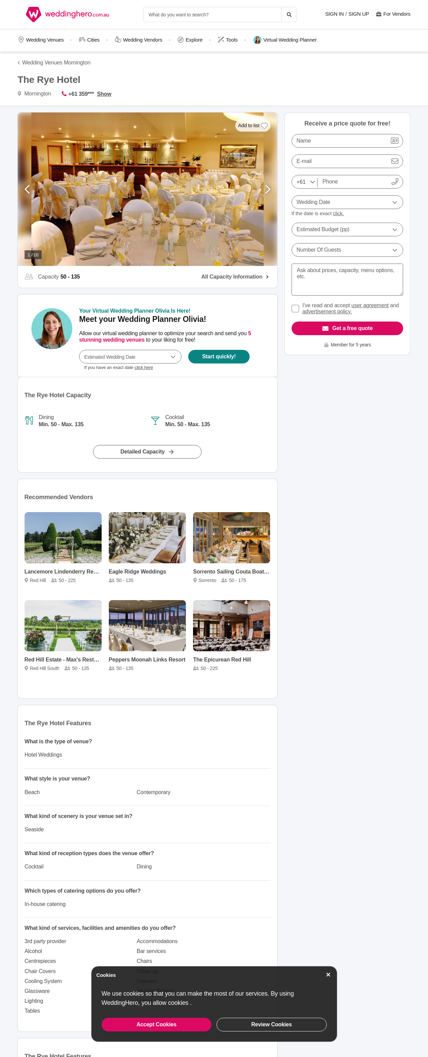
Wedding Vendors (142, 40)
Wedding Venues (44, 40)
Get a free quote (352, 328)
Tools (232, 40)
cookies (179, 1002)
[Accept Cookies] (328, 974)
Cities (93, 40)
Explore (194, 40)
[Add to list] (252, 125)
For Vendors (397, 14)
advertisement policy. (327, 311)
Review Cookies (271, 1024)
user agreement (369, 305)
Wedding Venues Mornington (56, 62)
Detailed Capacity (142, 452)
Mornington (37, 93)
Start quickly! (219, 356)
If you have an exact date (118, 367)
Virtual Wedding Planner (285, 40)
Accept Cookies (156, 1024)
